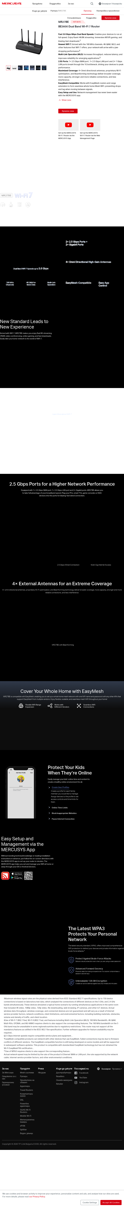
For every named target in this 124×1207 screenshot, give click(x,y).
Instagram (81, 1082)
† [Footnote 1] (80, 40)
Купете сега (110, 18)
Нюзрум (42, 1072)
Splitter (23, 1129)
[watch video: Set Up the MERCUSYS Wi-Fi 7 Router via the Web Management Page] (90, 125)
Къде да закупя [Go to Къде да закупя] (39, 11)
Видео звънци (26, 1133)
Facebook (81, 1073)
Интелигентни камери (27, 1120)
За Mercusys (7, 1072)
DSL (22, 1100)
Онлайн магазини (64, 1080)
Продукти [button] (37, 3)
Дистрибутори (63, 1072)
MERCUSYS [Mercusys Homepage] (11, 3)
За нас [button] (71, 3)
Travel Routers (26, 1090)
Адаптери (25, 1086)
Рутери (23, 1076)
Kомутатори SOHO (26, 1095)
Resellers (60, 1076)
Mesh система (27, 1072)
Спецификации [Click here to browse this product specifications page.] (74, 18)
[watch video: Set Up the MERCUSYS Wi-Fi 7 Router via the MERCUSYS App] (68, 125)
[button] (49, 67)
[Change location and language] (110, 3)
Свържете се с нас (9, 1077)
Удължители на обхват (27, 1081)
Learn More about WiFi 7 (62, 414)
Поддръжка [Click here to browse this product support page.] (91, 18)
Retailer (59, 1084)
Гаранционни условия (8, 1083)
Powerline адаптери (25, 1104)
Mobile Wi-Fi (25, 1116)
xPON (22, 1126)
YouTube (80, 1077)
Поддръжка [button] (55, 3)
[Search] (92, 3)
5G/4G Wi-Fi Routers (25, 1111)
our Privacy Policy (37, 1196)
